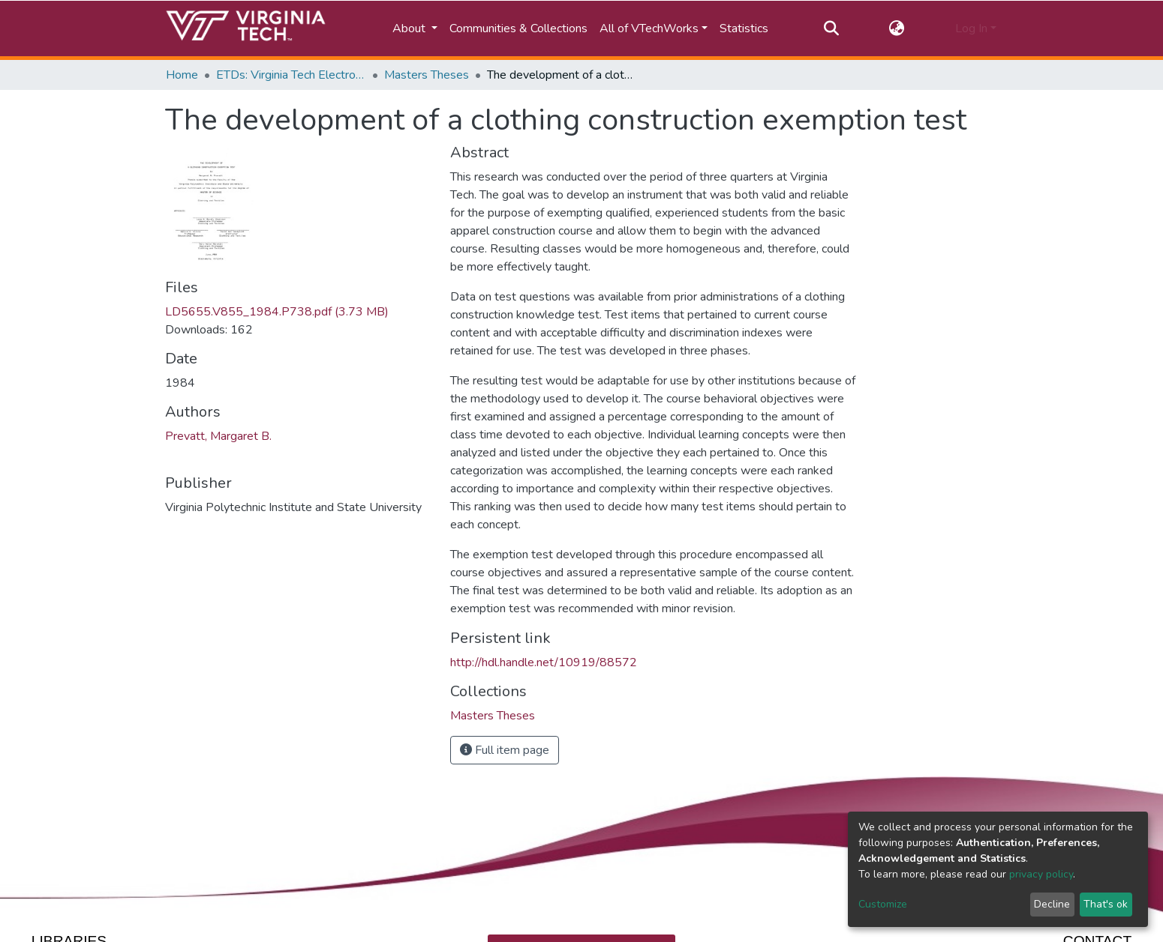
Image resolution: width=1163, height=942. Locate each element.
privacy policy (1041, 874)
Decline (1052, 904)
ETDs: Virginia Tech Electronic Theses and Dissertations (291, 75)
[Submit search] (831, 28)
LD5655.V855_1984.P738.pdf (277, 312)
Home (182, 75)
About (410, 28)
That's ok (1105, 904)
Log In (971, 28)
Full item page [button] (504, 750)
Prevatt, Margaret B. (218, 436)
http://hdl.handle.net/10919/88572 (543, 662)
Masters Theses (426, 75)
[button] (897, 28)
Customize (882, 904)
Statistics (744, 28)
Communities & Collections (518, 28)
